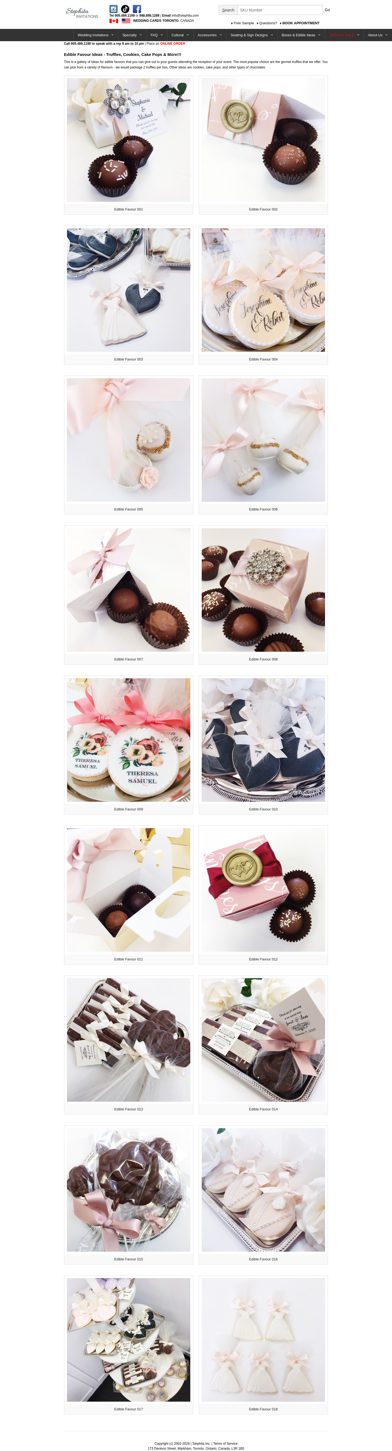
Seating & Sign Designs (249, 35)
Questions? (268, 23)
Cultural (177, 35)
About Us (375, 35)
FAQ (154, 35)
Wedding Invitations (93, 35)
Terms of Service (225, 1444)
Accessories (207, 35)
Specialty (129, 35)
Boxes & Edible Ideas (299, 35)
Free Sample (244, 23)
